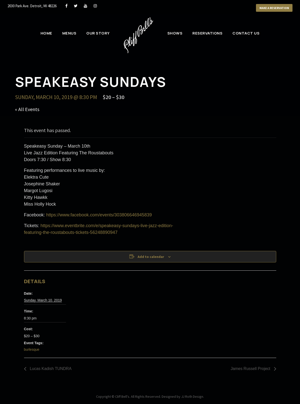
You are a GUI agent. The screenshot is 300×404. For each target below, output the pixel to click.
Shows (175, 33)
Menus (69, 33)
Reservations (207, 33)
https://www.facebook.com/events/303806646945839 (99, 214)
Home (46, 33)
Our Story (98, 33)
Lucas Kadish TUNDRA (50, 368)
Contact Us (245, 33)
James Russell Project (251, 368)
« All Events (27, 109)
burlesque (32, 349)
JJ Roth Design (192, 396)
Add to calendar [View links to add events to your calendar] (151, 256)
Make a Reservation (274, 8)
